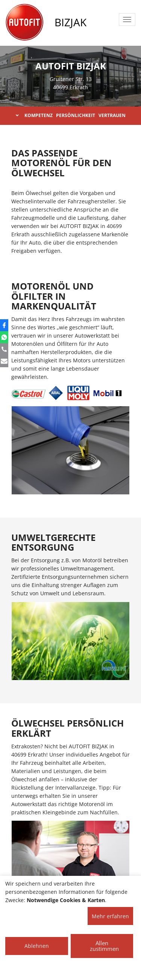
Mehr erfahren (110, 916)
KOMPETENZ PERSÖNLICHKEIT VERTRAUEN (71, 115)
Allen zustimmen (104, 945)
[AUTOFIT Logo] (24, 22)
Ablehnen (36, 945)
